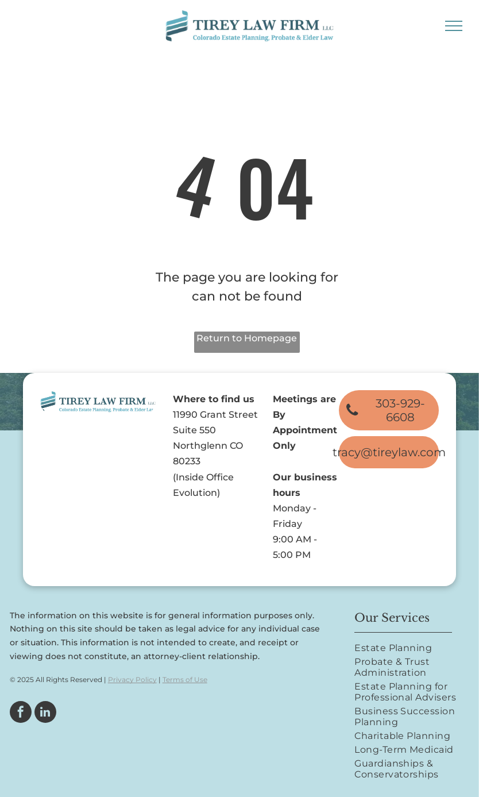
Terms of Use (185, 679)
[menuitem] (411, 646)
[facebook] (21, 713)
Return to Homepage (246, 338)
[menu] (454, 26)
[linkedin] (45, 713)
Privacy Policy (132, 679)
